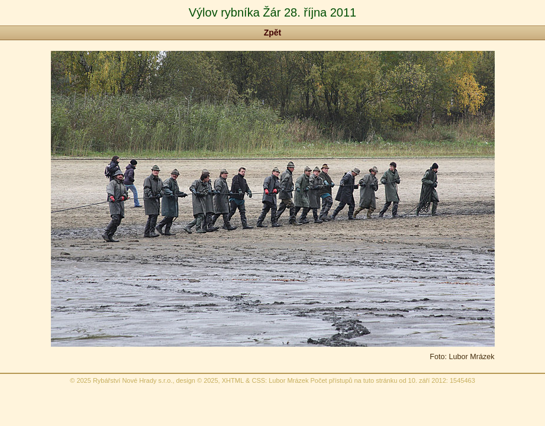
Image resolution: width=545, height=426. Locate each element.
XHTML (233, 380)
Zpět (273, 32)
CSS (258, 380)
